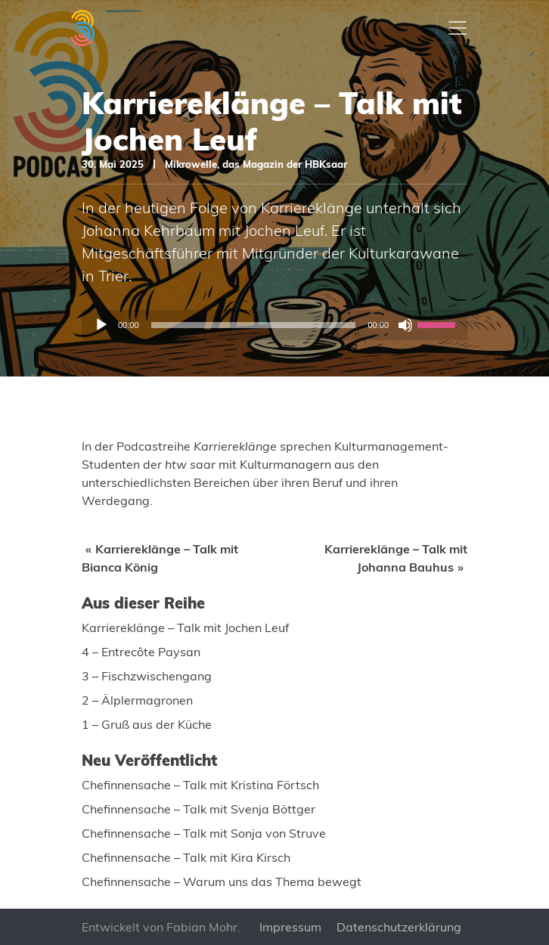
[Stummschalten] (405, 325)
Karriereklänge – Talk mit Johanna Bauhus (395, 558)
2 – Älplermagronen (137, 700)
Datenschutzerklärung (399, 926)
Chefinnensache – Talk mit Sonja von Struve (204, 833)
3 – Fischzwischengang (147, 675)
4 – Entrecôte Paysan (141, 651)
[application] (274, 325)
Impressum (290, 926)
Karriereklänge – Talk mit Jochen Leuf (185, 627)
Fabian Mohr (201, 926)
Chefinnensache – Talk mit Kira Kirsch (186, 857)
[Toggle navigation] (457, 28)
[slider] (253, 325)
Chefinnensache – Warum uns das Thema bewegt (221, 881)
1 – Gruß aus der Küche (147, 724)
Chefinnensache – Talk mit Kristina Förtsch (200, 784)
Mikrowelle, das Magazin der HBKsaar (256, 164)
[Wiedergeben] (101, 325)
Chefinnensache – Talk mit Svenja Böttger (198, 808)
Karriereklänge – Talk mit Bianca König (160, 558)
